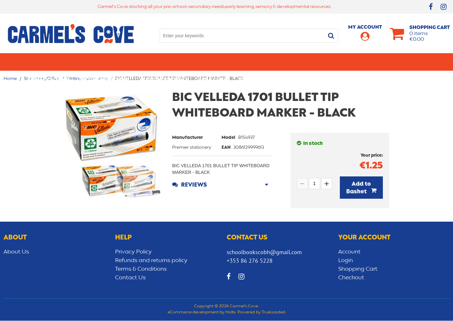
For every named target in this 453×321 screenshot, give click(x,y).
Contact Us (130, 278)
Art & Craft (213, 62)
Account (349, 252)
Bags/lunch (254, 62)
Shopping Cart (357, 269)
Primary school (48, 62)
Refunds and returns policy (151, 260)
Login (345, 260)
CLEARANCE (412, 62)
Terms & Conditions (141, 269)
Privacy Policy (133, 252)
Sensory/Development (358, 62)
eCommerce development (193, 313)
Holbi (230, 313)
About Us (16, 252)
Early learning (299, 62)
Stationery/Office (164, 62)
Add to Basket (358, 188)
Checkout (351, 278)
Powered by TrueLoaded (261, 313)
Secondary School (104, 62)
